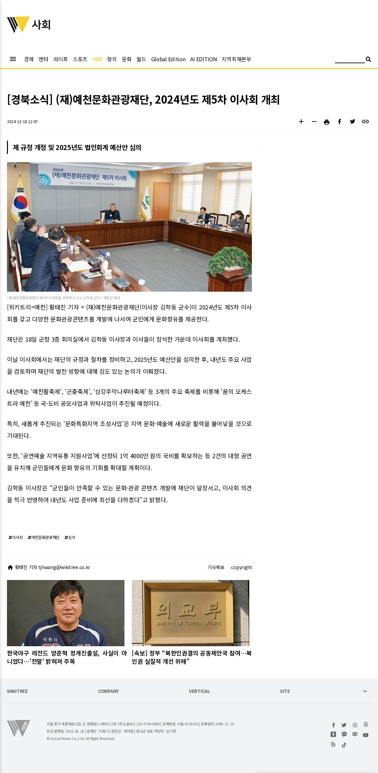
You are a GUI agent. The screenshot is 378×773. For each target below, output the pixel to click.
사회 (97, 59)
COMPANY (108, 691)
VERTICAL (199, 691)
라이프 (60, 59)
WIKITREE (17, 691)
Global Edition (168, 59)
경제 (28, 59)
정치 (112, 59)
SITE (285, 691)
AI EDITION (203, 59)
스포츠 (80, 59)
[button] (301, 122)
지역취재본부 (236, 59)
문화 (126, 59)
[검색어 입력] (350, 60)
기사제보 (216, 567)
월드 (141, 59)
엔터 (43, 59)
